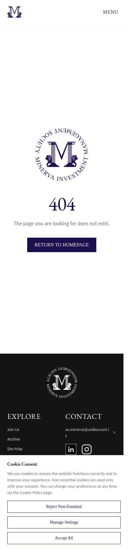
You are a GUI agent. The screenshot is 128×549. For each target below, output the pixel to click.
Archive (13, 439)
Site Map (14, 448)
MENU (110, 12)
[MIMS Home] (62, 383)
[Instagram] (86, 449)
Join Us (13, 429)
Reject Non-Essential (64, 506)
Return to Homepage (61, 244)
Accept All (64, 538)
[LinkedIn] (71, 449)
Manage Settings (64, 522)
